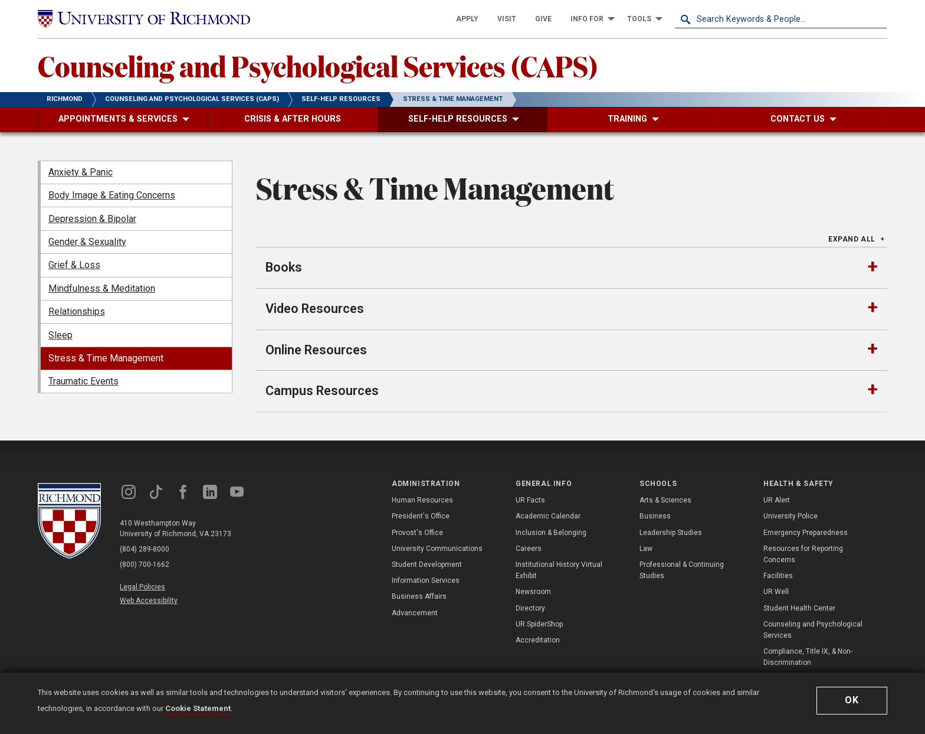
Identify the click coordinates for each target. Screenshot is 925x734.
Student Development (427, 564)
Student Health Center (799, 608)
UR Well (776, 592)
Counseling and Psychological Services (812, 630)
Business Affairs (419, 596)
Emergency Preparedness (805, 533)
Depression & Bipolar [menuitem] (92, 218)
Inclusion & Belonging (551, 533)
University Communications (437, 548)
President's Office (421, 516)
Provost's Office (417, 533)
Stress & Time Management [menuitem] (105, 358)
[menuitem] (467, 19)
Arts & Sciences (665, 500)
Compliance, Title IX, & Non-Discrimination (807, 657)
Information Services (426, 580)
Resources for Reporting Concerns (803, 554)
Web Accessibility (149, 600)
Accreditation (538, 640)
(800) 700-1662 (144, 564)
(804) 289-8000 (144, 549)
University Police (790, 516)
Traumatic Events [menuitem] (83, 381)
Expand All (851, 239)
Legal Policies (142, 587)
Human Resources (422, 500)
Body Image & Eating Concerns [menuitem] (111, 195)
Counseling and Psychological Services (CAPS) (318, 65)
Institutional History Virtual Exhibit (559, 570)
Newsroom (533, 592)
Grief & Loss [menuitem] (74, 264)
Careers (529, 548)
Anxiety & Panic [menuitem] (80, 172)
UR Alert (776, 500)
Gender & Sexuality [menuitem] (87, 241)
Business (655, 516)
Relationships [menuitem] (76, 311)
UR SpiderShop (539, 624)
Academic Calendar (548, 516)
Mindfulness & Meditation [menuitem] (101, 288)
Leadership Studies (670, 533)
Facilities (778, 576)
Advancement (415, 613)
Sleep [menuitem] (60, 335)
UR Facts (530, 500)
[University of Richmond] (144, 18)
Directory (530, 608)
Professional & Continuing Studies (681, 570)
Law (645, 548)
